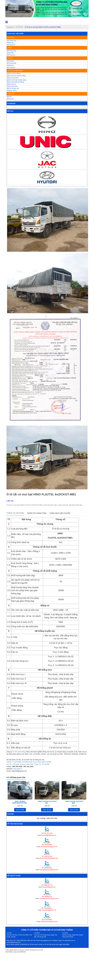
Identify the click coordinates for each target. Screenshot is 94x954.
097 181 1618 (48, 833)
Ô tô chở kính (12, 86)
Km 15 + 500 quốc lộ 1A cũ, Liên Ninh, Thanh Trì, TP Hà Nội (28, 764)
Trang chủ (10, 27)
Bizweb (23, 952)
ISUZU (10, 58)
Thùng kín (11, 67)
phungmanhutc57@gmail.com (49, 870)
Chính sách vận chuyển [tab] (60, 513)
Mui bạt (10, 42)
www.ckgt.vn (17, 769)
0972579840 (48, 845)
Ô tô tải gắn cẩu (13, 88)
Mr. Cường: (47, 818)
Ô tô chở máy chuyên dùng (16, 80)
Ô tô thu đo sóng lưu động (16, 75)
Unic (9, 96)
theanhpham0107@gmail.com (49, 898)
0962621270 (48, 896)
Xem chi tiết (20, 810)
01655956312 (48, 908)
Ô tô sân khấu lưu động (15, 82)
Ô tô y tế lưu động (13, 73)
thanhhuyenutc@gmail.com (49, 846)
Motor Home (12, 90)
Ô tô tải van (11, 84)
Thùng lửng (11, 40)
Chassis (10, 61)
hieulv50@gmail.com (49, 887)
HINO (10, 48)
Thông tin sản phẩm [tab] (15, 513)
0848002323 (48, 868)
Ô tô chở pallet (12, 78)
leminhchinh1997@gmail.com (49, 858)
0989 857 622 (48, 885)
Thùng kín (11, 44)
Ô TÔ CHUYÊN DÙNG (15, 70)
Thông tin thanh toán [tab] (36, 513)
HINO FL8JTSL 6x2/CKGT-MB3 (74, 802)
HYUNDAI (11, 37)
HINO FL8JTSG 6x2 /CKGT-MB (47, 802)
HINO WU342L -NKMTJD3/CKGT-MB (19, 802)
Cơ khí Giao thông (18, 752)
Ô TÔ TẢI (19, 27)
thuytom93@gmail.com (49, 910)
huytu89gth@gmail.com (49, 835)
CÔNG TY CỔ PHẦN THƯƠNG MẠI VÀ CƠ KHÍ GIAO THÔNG (29, 762)
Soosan (10, 99)
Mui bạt (10, 65)
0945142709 (48, 856)
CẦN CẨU (11, 94)
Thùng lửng (11, 63)
